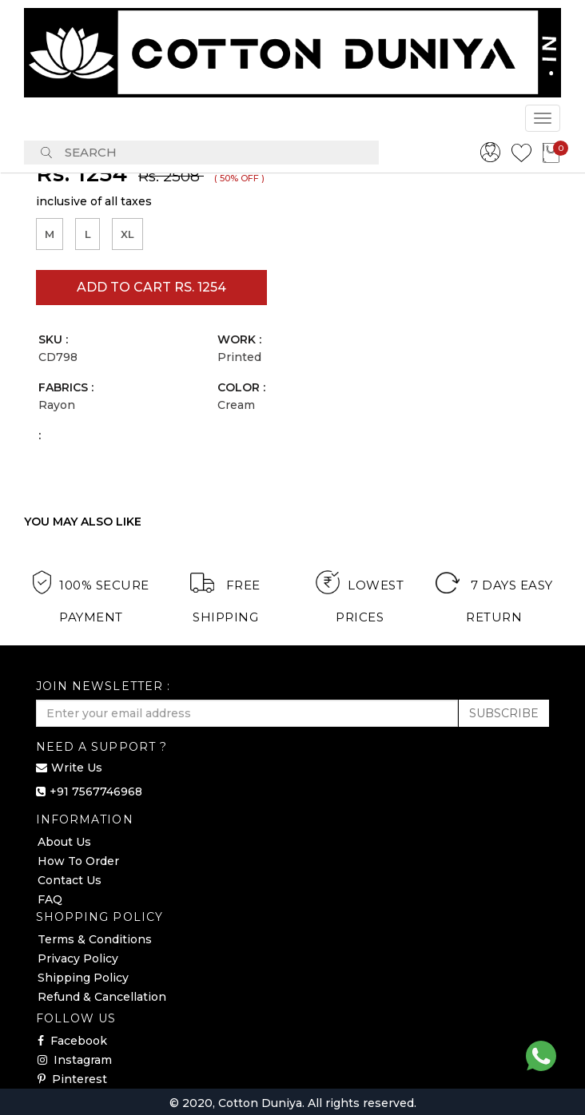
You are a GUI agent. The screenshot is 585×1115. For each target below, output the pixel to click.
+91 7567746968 (96, 791)
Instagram (75, 1060)
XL (127, 231)
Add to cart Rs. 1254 (151, 287)
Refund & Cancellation (102, 997)
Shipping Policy (83, 977)
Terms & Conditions (95, 939)
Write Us (76, 767)
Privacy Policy (78, 958)
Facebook (72, 1041)
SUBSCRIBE (504, 713)
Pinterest (72, 1079)
